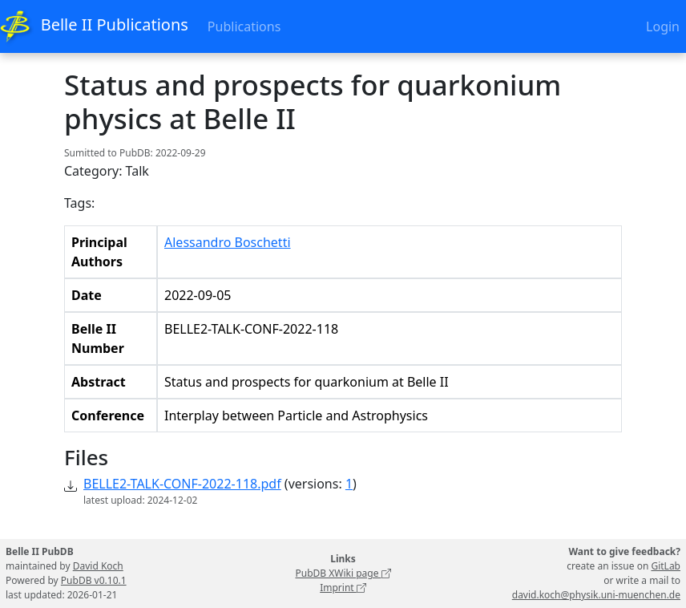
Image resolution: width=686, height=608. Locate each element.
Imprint (343, 587)
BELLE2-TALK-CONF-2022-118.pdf (182, 483)
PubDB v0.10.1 (94, 580)
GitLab (665, 566)
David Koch (98, 566)
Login (663, 26)
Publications (244, 26)
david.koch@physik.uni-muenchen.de (596, 595)
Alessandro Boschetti (227, 242)
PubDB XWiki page (342, 573)
